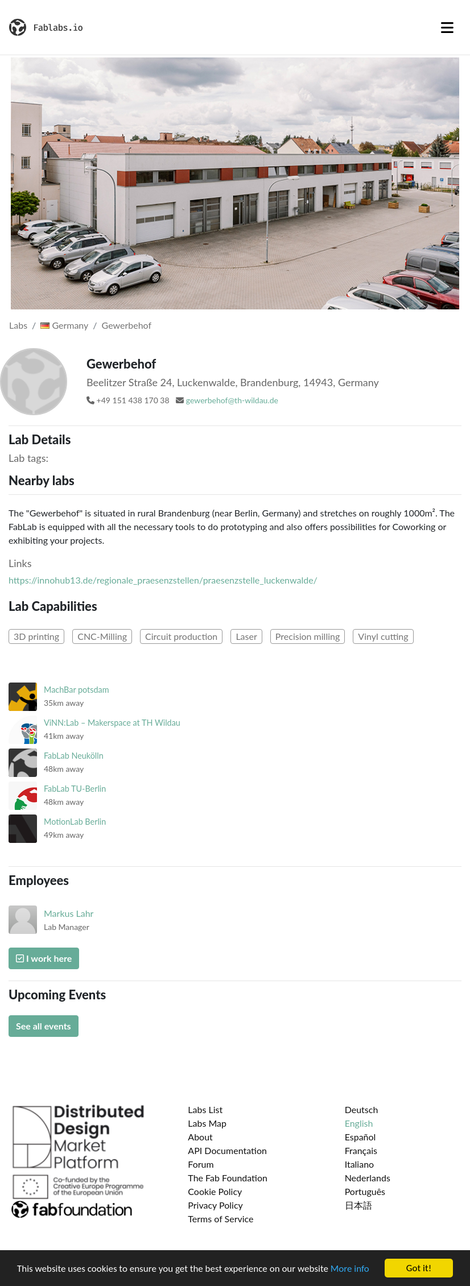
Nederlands (367, 1177)
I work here (44, 958)
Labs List (205, 1109)
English (359, 1123)
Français (361, 1150)
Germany (64, 325)
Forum (200, 1164)
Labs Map (207, 1123)
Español (360, 1136)
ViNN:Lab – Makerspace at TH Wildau (112, 722)
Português (365, 1191)
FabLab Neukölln (74, 755)
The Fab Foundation (227, 1177)
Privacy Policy (215, 1205)
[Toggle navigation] (447, 27)
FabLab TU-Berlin (75, 788)
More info (350, 1270)
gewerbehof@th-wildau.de (232, 400)
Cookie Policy (215, 1191)
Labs (18, 325)
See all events (43, 1025)
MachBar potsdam (76, 689)
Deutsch (361, 1109)
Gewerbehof (127, 325)
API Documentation (227, 1150)
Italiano (359, 1164)
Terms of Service (220, 1218)
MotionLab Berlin (75, 821)
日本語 (358, 1205)
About (200, 1136)
